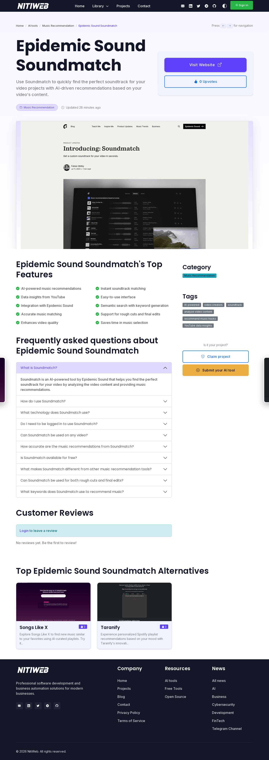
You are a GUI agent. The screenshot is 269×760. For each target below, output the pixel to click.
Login (24, 531)
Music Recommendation (58, 25)
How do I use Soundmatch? (43, 401)
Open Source (175, 696)
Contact (144, 6)
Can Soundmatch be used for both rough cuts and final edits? (71, 480)
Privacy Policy (128, 712)
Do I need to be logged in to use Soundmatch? (59, 423)
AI (213, 688)
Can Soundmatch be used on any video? (54, 435)
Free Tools (173, 688)
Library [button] (98, 6)
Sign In (241, 5)
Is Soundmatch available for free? (48, 457)
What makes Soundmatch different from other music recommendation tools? (86, 469)
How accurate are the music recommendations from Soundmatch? (77, 446)
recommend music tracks (200, 318)
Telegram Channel (227, 729)
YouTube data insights (198, 325)
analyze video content (198, 311)
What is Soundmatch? (38, 367)
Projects (123, 6)
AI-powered (191, 304)
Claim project (215, 356)
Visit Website (205, 65)
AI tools (33, 25)
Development (223, 712)
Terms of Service (131, 721)
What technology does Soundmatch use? (55, 412)
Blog (121, 696)
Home (80, 6)
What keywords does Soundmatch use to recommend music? (72, 491)
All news (219, 680)
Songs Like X (34, 627)
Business (219, 696)
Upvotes (205, 81)
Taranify (111, 627)
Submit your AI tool (215, 370)
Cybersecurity (223, 704)
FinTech (218, 721)
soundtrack (235, 304)
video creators (213, 304)
